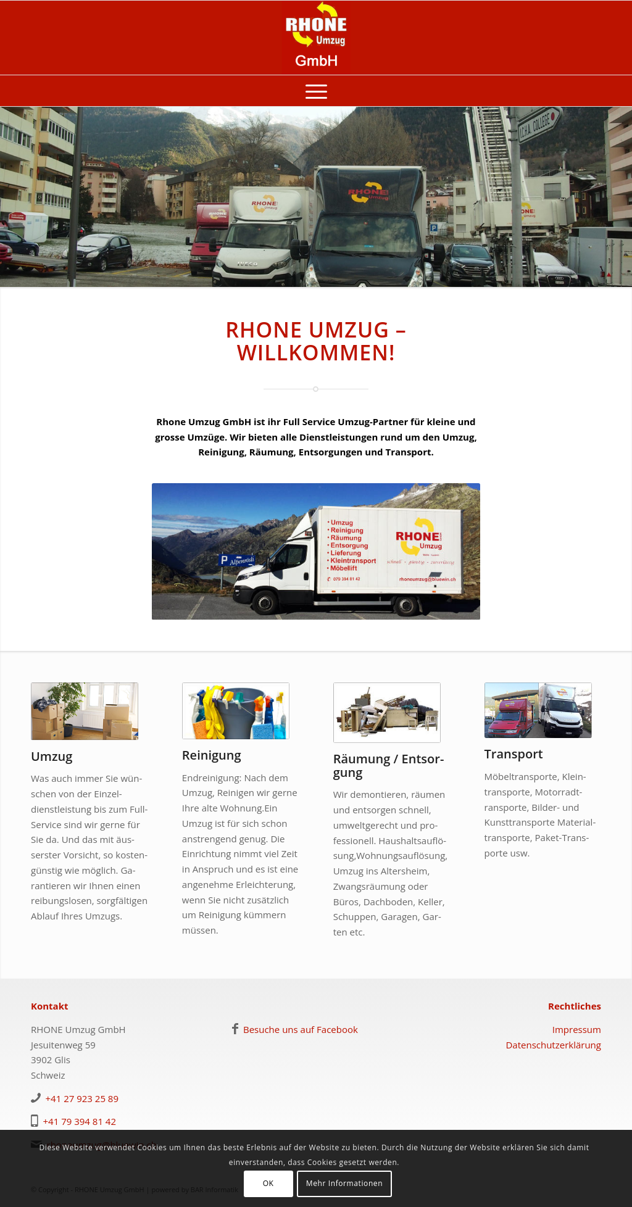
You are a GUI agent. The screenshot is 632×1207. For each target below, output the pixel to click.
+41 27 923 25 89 (82, 1098)
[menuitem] (316, 90)
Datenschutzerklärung (553, 1045)
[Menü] (316, 90)
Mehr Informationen (344, 1183)
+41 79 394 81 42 (80, 1121)
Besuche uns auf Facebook (300, 1029)
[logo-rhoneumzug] (316, 38)
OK (268, 1183)
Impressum (576, 1029)
